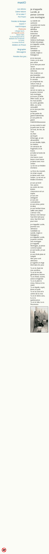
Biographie (22, 49)
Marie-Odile (20, 35)
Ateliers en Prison (19, 45)
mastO (22, 2)
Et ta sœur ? (21, 14)
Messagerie (21, 52)
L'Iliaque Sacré (19, 31)
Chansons (22, 29)
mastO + (22, 24)
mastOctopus (20, 26)
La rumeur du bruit (18, 42)
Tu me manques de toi (17, 37)
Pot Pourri (22, 17)
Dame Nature (20, 11)
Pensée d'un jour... (20, 56)
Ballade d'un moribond (16, 39)
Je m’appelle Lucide (18, 33)
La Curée (21, 40)
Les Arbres (21, 9)
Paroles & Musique (18, 21)
